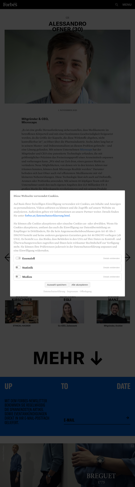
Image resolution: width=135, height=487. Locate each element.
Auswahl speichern (56, 285)
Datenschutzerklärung (54, 291)
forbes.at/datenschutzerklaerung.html (47, 215)
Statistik (27, 267)
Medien (27, 277)
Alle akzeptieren (80, 285)
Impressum (72, 291)
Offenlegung (86, 291)
